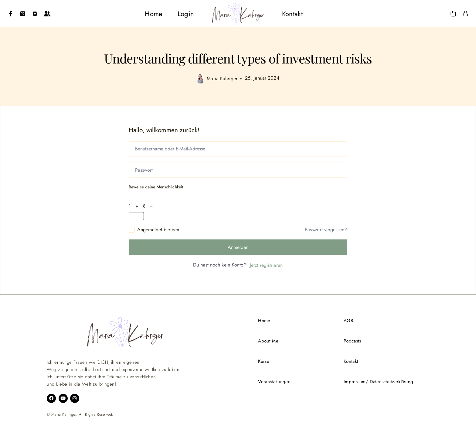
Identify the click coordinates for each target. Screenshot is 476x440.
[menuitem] (153, 13)
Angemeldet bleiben (158, 229)
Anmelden (238, 247)
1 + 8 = (142, 206)
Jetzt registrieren (266, 265)
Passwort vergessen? (326, 229)
